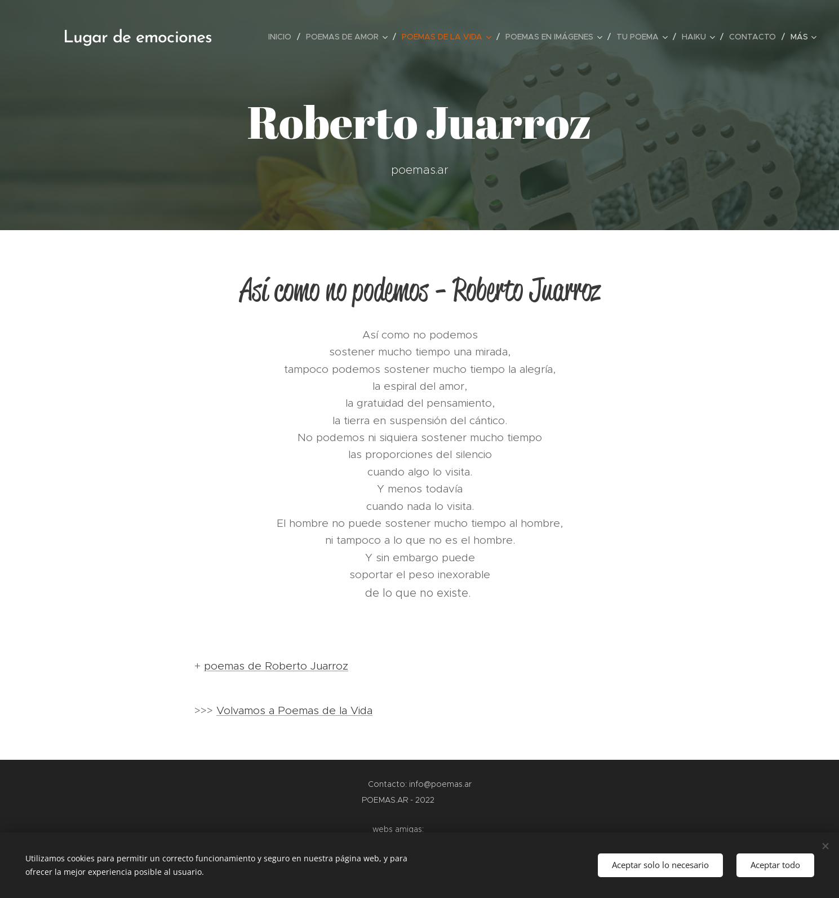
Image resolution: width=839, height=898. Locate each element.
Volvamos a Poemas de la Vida (294, 710)
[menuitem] (282, 37)
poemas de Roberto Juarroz (276, 665)
